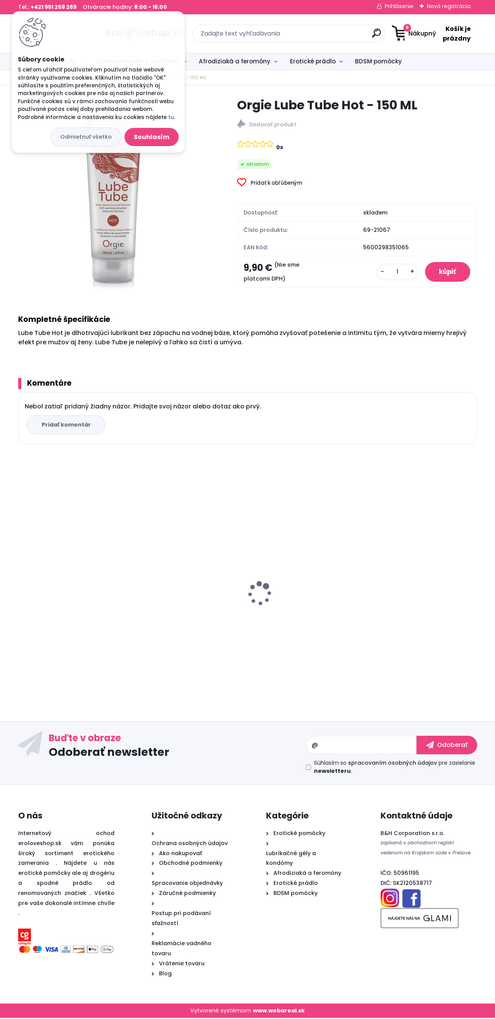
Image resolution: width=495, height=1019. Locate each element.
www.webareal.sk (279, 1011)
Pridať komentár (67, 426)
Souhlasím (151, 137)
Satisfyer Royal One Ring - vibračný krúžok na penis (62, 594)
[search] (323, 36)
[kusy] (393, 272)
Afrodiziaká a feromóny (234, 61)
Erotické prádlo (313, 61)
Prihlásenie (399, 6)
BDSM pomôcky (378, 61)
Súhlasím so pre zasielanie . (394, 768)
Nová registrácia (449, 6)
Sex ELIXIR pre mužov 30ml (178, 590)
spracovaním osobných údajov (392, 764)
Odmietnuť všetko (86, 137)
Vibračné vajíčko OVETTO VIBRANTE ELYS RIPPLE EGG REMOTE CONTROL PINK (410, 613)
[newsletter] (447, 746)
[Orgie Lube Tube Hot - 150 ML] (115, 193)
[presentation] (23, 582)
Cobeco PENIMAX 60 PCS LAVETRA (305, 606)
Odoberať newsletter (109, 752)
